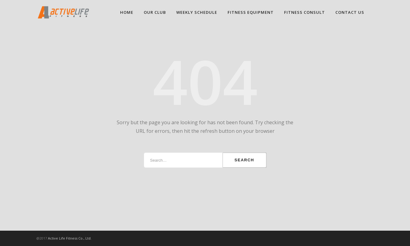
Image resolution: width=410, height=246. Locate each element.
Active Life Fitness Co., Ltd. (70, 238)
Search (244, 160)
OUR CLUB (155, 12)
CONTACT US (349, 12)
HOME (126, 12)
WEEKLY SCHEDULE (196, 12)
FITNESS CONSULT (304, 12)
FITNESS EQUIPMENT (251, 12)
